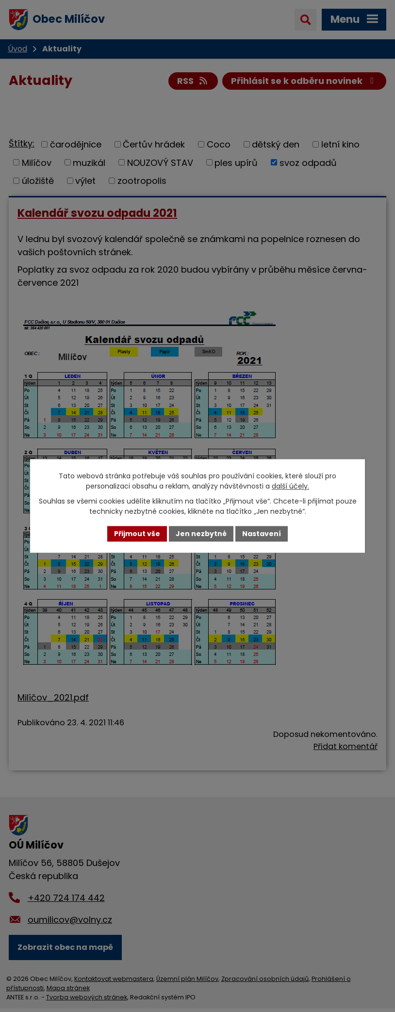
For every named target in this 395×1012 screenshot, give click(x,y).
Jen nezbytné (201, 534)
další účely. (290, 486)
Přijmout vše (137, 534)
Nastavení (261, 534)
